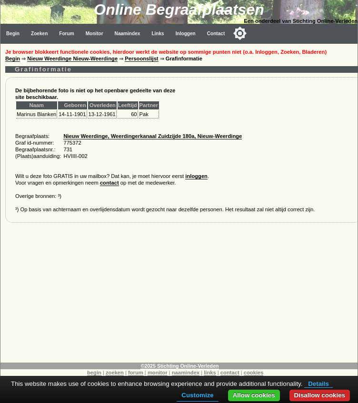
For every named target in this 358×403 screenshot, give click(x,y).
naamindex (185, 372)
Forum (66, 33)
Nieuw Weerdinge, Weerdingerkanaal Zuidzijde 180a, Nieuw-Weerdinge (152, 136)
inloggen (196, 176)
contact (109, 183)
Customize (197, 395)
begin (94, 372)
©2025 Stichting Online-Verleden (179, 366)
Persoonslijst (141, 58)
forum (135, 372)
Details (318, 383)
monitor (158, 372)
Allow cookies (254, 395)
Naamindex (127, 33)
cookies (254, 372)
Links (157, 33)
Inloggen (186, 33)
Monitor (94, 33)
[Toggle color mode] (239, 33)
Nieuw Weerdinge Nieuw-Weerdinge (72, 58)
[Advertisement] (179, 296)
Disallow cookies (319, 395)
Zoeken (39, 33)
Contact (216, 33)
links (210, 372)
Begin (13, 33)
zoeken (115, 372)
